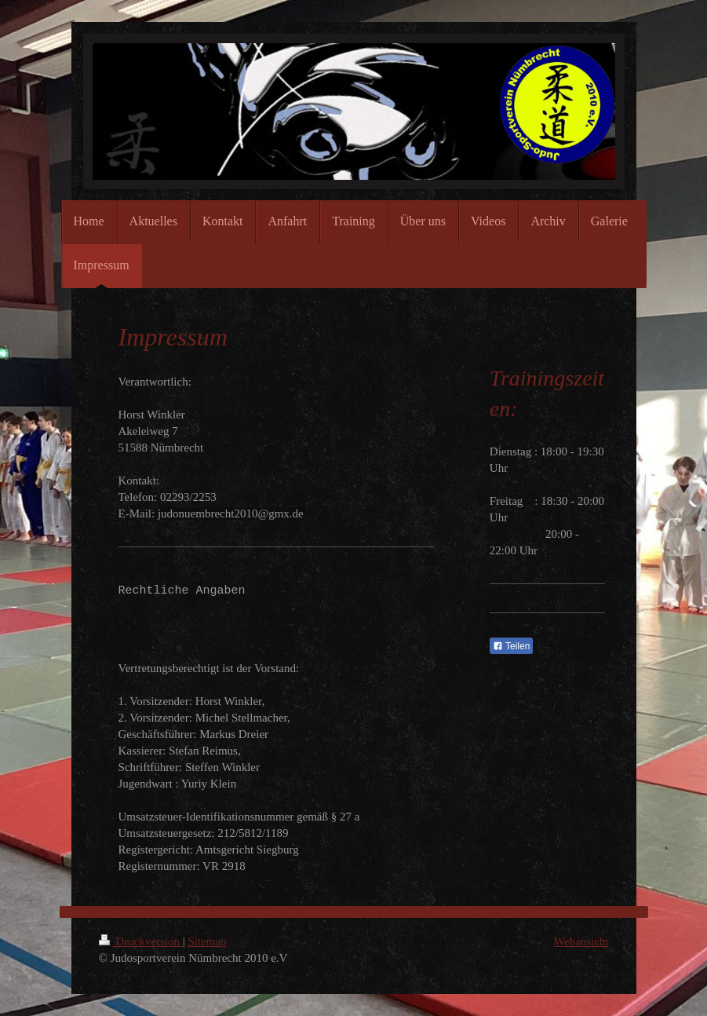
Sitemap (207, 941)
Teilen (511, 646)
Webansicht (581, 941)
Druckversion (141, 941)
